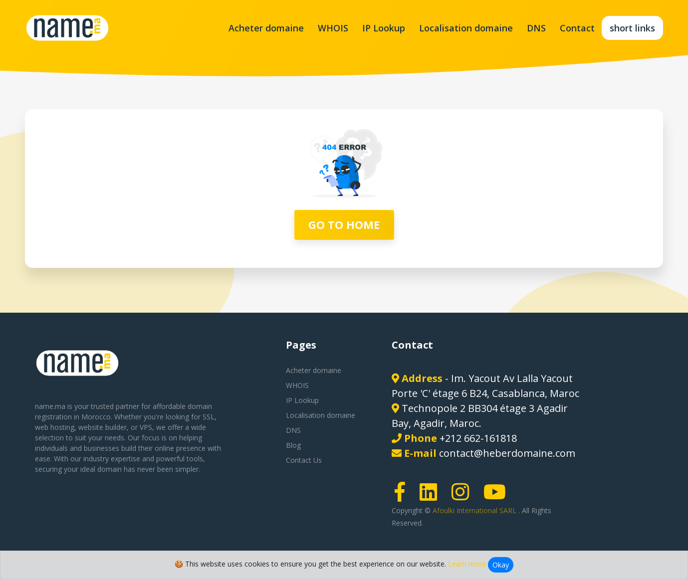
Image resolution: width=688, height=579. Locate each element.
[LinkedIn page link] (432, 496)
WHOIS (333, 28)
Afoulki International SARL (475, 510)
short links (632, 28)
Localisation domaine (466, 28)
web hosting (54, 427)
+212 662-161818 (478, 438)
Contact (577, 28)
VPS (146, 427)
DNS (536, 28)
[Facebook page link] (403, 496)
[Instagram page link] (463, 496)
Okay (500, 565)
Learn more (467, 564)
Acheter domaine (266, 28)
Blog (293, 445)
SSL (209, 416)
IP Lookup (383, 28)
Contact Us (304, 460)
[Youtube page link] (497, 496)
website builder (102, 427)
